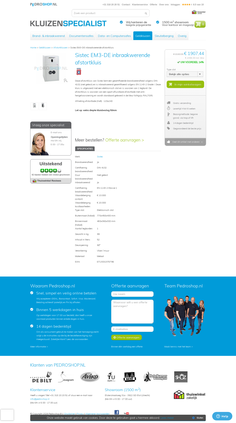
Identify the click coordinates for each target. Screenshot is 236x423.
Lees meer (167, 417)
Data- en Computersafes (114, 36)
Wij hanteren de (136, 22)
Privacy (80, 413)
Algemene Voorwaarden (97, 413)
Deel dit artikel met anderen (185, 141)
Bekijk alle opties (179, 74)
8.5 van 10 (193, 4)
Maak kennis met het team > (178, 346)
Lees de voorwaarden (77, 339)
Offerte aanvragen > (124, 140)
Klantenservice (140, 4)
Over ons (164, 4)
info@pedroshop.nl (39, 399)
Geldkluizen (142, 36)
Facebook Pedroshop (116, 412)
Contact (126, 4)
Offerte (153, 4)
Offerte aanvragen (126, 337)
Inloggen (175, 4)
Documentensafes (81, 36)
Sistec (100, 156)
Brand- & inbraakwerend (48, 36)
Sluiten (197, 418)
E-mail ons (56, 132)
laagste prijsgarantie (138, 25)
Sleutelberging (164, 36)
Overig (182, 36)
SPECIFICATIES (85, 148)
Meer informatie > (39, 346)
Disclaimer (69, 413)
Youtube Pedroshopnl (126, 414)
